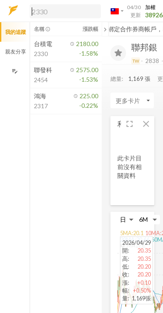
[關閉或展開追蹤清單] (105, 29)
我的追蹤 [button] (15, 32)
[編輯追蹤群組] (14, 71)
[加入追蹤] (118, 53)
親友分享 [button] (15, 51)
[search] (65, 11)
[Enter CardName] (132, 100)
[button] (63, 11)
